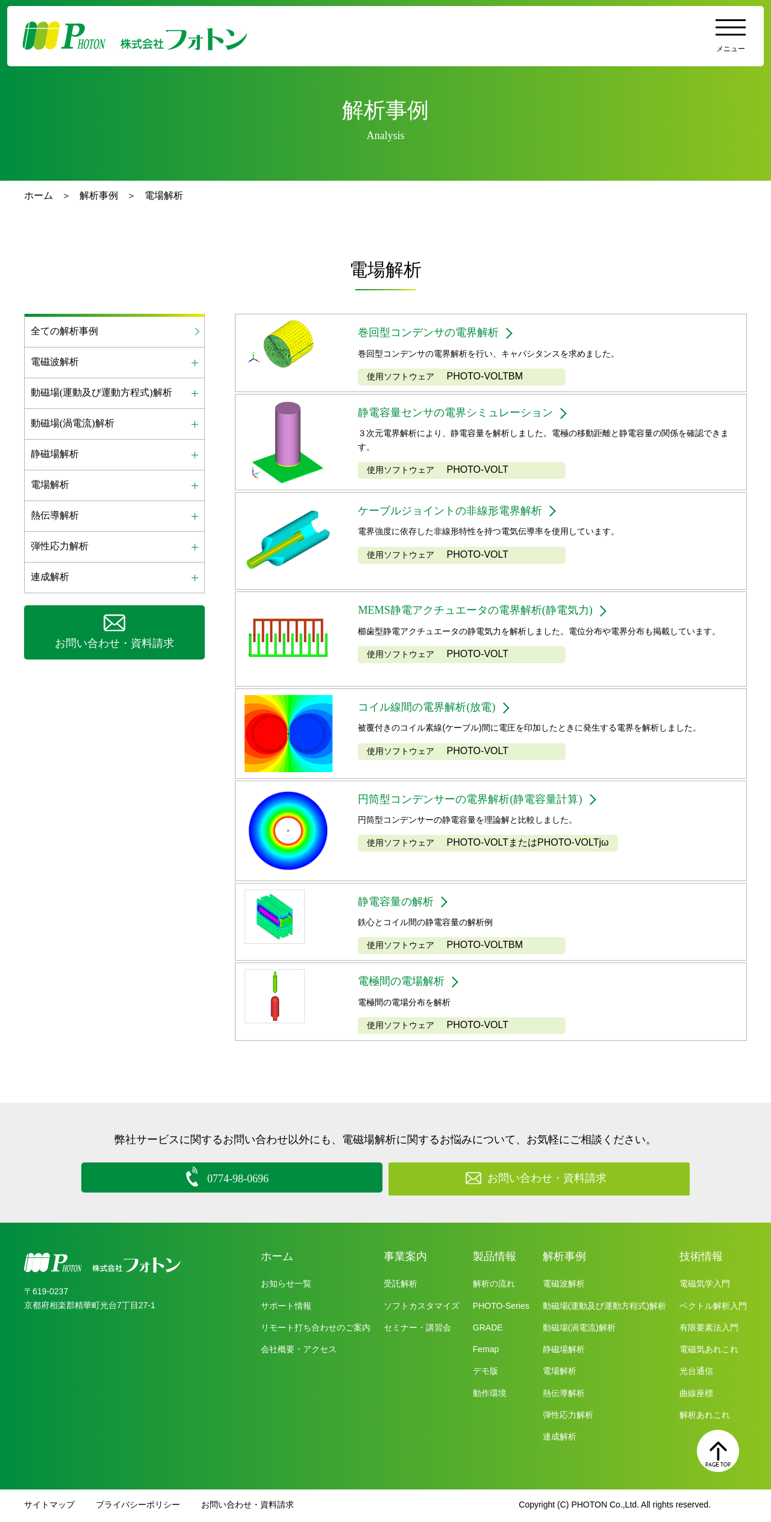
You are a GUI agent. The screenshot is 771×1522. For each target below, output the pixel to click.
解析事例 (99, 195)
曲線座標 (696, 1395)
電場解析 (559, 1373)
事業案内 (405, 1258)
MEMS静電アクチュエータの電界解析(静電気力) (488, 613)
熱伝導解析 (564, 1395)
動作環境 (490, 1395)
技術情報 (701, 1258)
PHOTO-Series (501, 1307)
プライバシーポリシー (138, 1507)
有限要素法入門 (708, 1329)
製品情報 (494, 1258)
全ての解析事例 (64, 331)
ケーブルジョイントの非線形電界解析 (460, 513)
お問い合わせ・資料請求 (247, 1507)
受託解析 (400, 1286)
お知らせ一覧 (286, 1286)
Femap (486, 1351)
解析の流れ (494, 1286)
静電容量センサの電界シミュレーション (466, 415)
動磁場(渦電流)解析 (579, 1329)
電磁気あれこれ (708, 1351)
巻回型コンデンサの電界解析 (436, 333)
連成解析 (559, 1438)
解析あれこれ (704, 1416)
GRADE (488, 1329)
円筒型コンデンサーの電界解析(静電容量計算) (482, 801)
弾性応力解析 (568, 1416)
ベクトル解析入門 (713, 1307)
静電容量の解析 (400, 904)
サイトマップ (49, 1507)
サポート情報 (286, 1307)
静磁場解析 (564, 1351)
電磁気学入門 (704, 1286)
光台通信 (696, 1373)
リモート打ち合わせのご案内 (315, 1329)
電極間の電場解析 (406, 986)
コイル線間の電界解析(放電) (434, 710)
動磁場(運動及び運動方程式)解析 (604, 1307)
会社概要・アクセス (299, 1351)
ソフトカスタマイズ (422, 1307)
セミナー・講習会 (417, 1329)
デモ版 (485, 1373)
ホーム (38, 195)
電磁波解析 (564, 1286)
